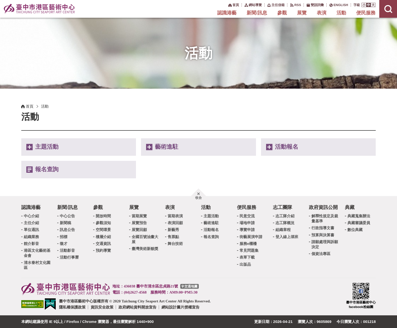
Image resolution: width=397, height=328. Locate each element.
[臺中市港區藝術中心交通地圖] (189, 286)
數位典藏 (355, 229)
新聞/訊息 (257, 12)
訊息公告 (67, 229)
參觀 (282, 12)
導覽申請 (247, 229)
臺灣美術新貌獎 (145, 248)
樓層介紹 (103, 237)
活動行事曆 (69, 257)
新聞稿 (65, 223)
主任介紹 (31, 223)
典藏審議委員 (358, 223)
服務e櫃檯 (248, 243)
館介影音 (31, 243)
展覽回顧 (139, 229)
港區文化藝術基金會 (37, 253)
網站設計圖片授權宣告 (181, 307)
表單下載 (247, 257)
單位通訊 (31, 229)
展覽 (302, 12)
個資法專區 (320, 254)
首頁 (29, 106)
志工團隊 (282, 207)
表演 (321, 12)
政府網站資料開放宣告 (137, 307)
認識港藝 (226, 12)
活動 (341, 12)
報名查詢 (46, 169)
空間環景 (103, 229)
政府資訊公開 (323, 207)
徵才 (63, 243)
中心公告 (67, 216)
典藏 (349, 207)
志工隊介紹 (284, 216)
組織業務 (31, 237)
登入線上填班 (286, 237)
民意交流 (247, 216)
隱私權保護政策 (72, 307)
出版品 (245, 264)
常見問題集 (249, 250)
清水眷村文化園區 (37, 265)
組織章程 (283, 229)
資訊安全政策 (102, 307)
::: (225, 5)
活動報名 (286, 147)
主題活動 (46, 147)
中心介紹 (31, 216)
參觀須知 (103, 223)
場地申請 (247, 223)
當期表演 (175, 216)
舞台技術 (175, 243)
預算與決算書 (322, 235)
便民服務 (365, 12)
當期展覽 (139, 216)
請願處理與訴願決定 (324, 244)
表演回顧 (175, 223)
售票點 (173, 237)
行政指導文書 (322, 228)
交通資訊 (103, 243)
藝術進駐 (166, 147)
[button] (364, 5)
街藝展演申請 (251, 237)
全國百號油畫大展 (145, 239)
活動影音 (67, 250)
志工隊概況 (284, 223)
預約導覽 (103, 250)
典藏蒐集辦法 (358, 216)
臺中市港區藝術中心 (39, 9)
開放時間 (103, 216)
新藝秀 (173, 229)
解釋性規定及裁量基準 (324, 218)
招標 (63, 237)
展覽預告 (139, 223)
